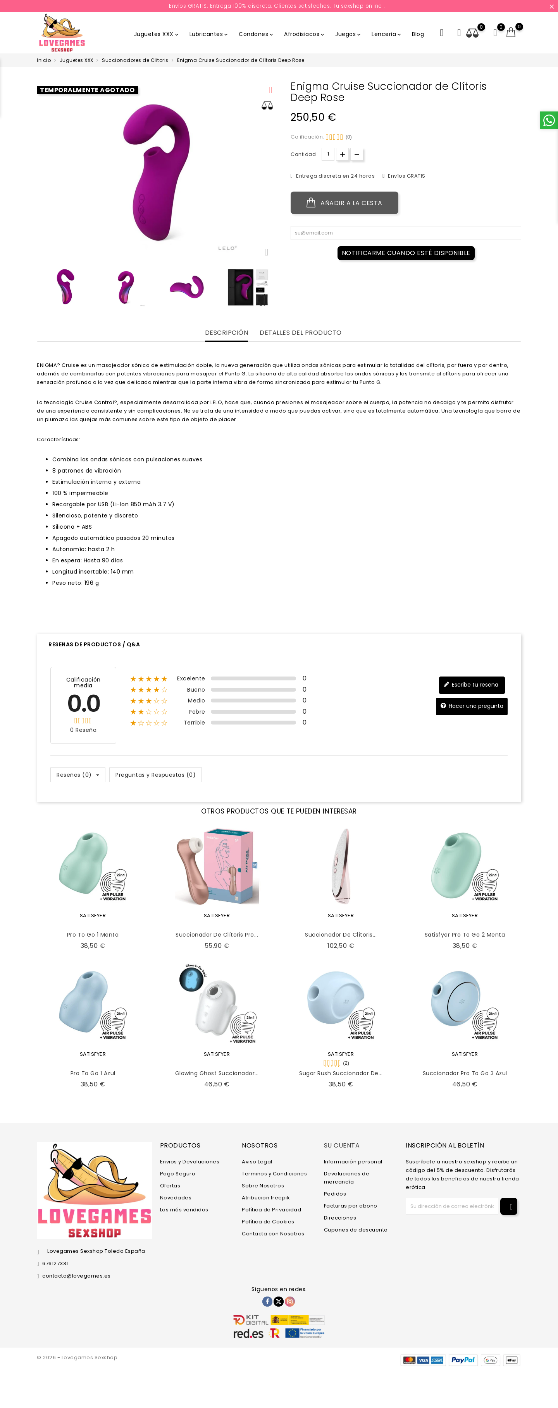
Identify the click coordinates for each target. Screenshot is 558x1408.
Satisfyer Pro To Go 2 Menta (465, 935)
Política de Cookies (268, 1221)
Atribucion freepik (266, 1197)
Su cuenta (342, 1145)
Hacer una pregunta (471, 706)
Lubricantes (209, 34)
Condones (256, 34)
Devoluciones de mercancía (347, 1177)
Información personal (353, 1161)
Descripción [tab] (226, 333)
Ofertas (170, 1185)
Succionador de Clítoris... (341, 935)
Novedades (176, 1197)
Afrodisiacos (305, 34)
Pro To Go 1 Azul (93, 1073)
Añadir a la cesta (344, 203)
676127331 (55, 1263)
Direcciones (340, 1217)
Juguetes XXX (157, 34)
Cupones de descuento (356, 1229)
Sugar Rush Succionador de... (340, 1073)
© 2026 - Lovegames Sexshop (77, 1357)
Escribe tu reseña (470, 685)
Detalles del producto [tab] (301, 333)
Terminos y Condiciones (274, 1173)
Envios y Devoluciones (190, 1161)
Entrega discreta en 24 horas (335, 176)
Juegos (348, 34)
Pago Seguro (178, 1173)
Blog (418, 34)
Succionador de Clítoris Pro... (217, 935)
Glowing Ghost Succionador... (217, 1073)
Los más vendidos (184, 1209)
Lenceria (387, 34)
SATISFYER (93, 915)
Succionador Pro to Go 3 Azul (465, 1073)
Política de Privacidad (271, 1209)
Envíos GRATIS (406, 176)
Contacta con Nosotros (273, 1233)
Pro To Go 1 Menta (93, 935)
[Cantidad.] (328, 154)
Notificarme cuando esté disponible (406, 252)
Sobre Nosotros (263, 1185)
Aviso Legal (257, 1161)
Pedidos (335, 1193)
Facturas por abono (350, 1205)
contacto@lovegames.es (76, 1276)
